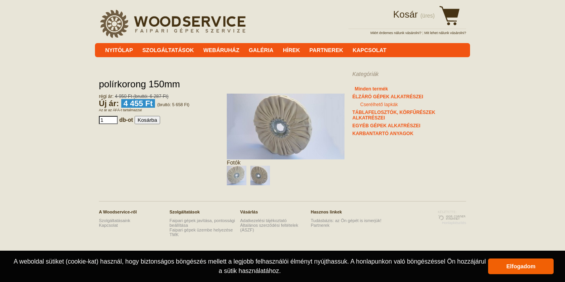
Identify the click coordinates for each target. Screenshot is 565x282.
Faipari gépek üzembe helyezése (201, 230)
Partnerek (320, 225)
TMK (174, 234)
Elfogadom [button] (521, 266)
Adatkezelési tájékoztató (263, 220)
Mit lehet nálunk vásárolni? (445, 33)
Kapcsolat (108, 225)
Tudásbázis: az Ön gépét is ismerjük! (346, 220)
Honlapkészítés (454, 223)
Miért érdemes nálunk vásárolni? (395, 33)
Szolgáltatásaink (114, 220)
